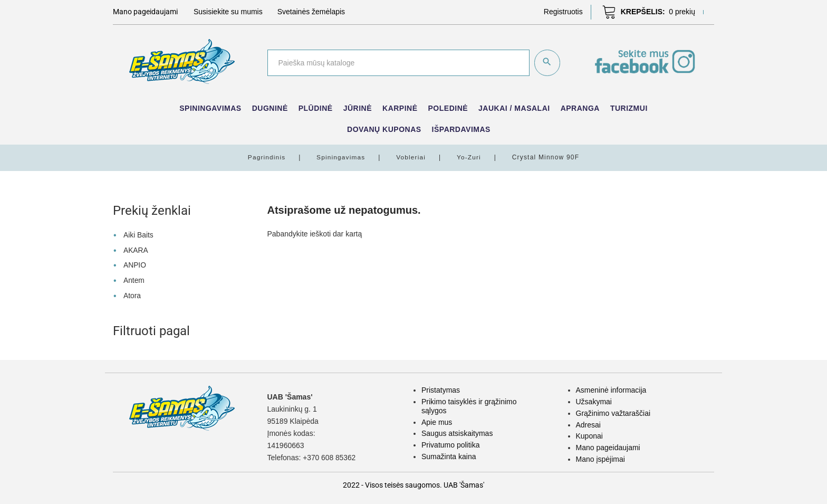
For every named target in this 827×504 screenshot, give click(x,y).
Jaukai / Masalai (514, 108)
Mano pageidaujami (608, 445)
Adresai (588, 423)
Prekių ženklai (152, 210)
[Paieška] (397, 63)
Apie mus (436, 420)
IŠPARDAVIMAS (461, 129)
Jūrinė (357, 108)
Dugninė (270, 108)
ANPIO (135, 264)
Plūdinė (316, 108)
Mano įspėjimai (600, 457)
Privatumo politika (450, 443)
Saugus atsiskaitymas (457, 431)
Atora (132, 293)
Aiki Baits (138, 235)
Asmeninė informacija (611, 388)
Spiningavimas (210, 108)
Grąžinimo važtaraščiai (613, 411)
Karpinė (400, 108)
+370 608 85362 (330, 456)
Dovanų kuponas (384, 129)
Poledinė (448, 108)
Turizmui (629, 108)
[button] (563, 11)
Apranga (580, 108)
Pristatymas (440, 388)
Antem (134, 278)
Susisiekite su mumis (228, 11)
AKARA (135, 249)
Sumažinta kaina (448, 454)
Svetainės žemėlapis (311, 11)
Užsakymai (594, 399)
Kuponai (589, 434)
